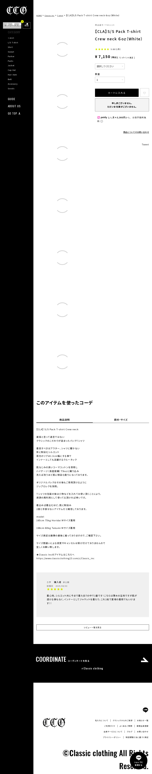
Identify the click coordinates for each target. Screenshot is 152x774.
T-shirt (11, 38)
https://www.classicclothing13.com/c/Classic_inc (67, 558)
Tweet (145, 145)
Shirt (10, 47)
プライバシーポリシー (106, 738)
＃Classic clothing (92, 670)
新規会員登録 (141, 727)
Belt (10, 79)
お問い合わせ (141, 733)
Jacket (11, 65)
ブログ (127, 733)
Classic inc (52, 15)
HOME (39, 15)
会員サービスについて (109, 733)
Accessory (13, 84)
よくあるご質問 (123, 727)
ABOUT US (14, 105)
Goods (11, 88)
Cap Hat (12, 70)
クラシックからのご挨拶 (119, 721)
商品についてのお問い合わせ (136, 132)
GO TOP (12, 113)
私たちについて (95, 721)
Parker (11, 56)
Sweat (11, 51)
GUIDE (11, 98)
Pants (10, 61)
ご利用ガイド (105, 727)
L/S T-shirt (13, 42)
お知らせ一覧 (141, 721)
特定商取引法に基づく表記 (135, 738)
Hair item (12, 74)
